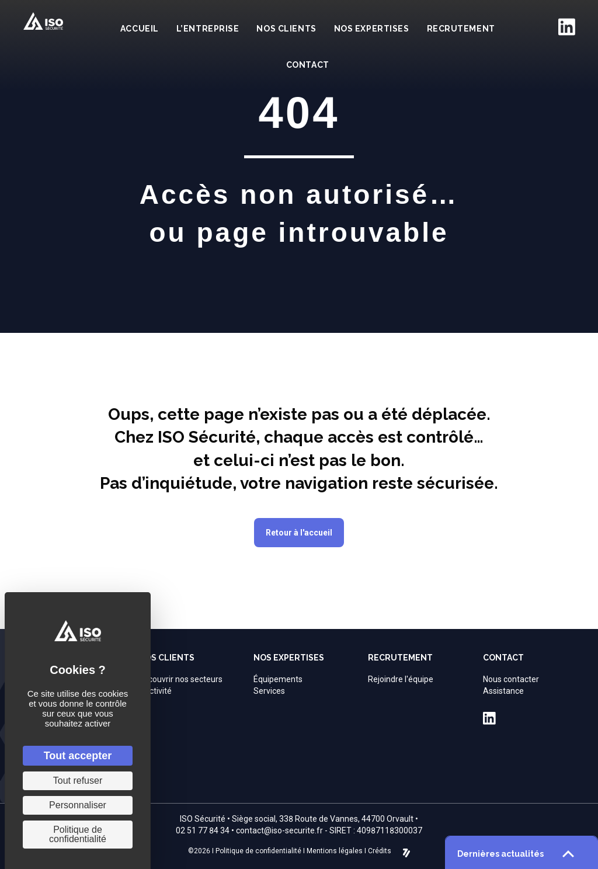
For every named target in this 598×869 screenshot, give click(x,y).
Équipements (278, 679)
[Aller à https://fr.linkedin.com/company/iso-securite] (566, 27)
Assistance (503, 691)
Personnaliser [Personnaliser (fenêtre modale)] (77, 805)
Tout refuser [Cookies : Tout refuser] (77, 780)
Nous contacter (511, 679)
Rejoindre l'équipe (400, 679)
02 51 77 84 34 (203, 830)
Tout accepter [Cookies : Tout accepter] (78, 756)
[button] (299, 532)
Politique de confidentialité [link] (77, 834)
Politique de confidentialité (258, 851)
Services (269, 691)
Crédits (379, 851)
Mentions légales (335, 851)
